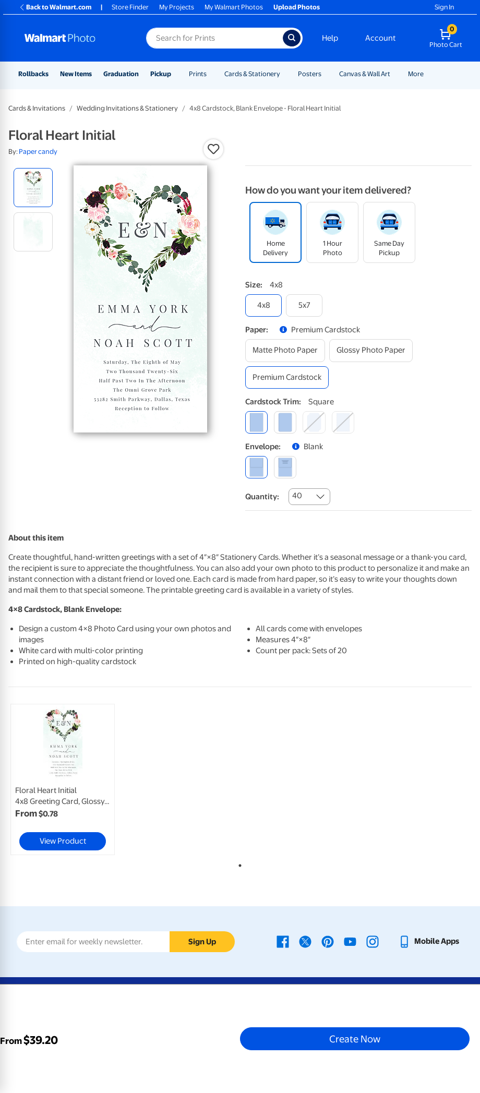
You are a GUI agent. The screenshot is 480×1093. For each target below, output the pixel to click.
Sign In (444, 7)
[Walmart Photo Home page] (74, 38)
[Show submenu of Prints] (211, 73)
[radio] (33, 187)
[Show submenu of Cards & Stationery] (285, 73)
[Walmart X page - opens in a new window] (305, 941)
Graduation (121, 74)
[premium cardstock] (287, 377)
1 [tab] (238, 863)
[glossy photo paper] (371, 350)
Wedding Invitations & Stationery (127, 108)
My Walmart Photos (234, 7)
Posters (309, 74)
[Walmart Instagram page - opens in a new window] (372, 941)
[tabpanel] (85, 779)
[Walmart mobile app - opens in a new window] (428, 941)
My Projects (176, 7)
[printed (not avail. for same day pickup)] (285, 467)
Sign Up (202, 941)
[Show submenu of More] (428, 73)
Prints (198, 74)
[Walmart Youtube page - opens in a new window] (350, 941)
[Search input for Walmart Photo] (214, 38)
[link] (62, 779)
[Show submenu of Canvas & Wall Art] (395, 73)
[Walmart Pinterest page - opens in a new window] (327, 941)
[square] (256, 422)
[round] (285, 422)
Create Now (354, 1038)
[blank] (256, 467)
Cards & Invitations (36, 108)
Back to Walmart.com (55, 7)
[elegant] (314, 422)
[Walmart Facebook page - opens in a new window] (283, 941)
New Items (76, 74)
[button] (213, 149)
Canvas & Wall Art (364, 74)
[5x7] (304, 305)
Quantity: (262, 496)
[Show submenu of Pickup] (176, 73)
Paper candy (38, 151)
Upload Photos (296, 7)
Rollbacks (33, 74)
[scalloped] (343, 422)
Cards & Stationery (252, 74)
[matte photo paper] (285, 350)
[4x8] (263, 305)
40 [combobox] (297, 495)
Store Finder (130, 7)
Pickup (160, 74)
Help (330, 38)
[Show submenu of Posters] (326, 73)
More (416, 74)
